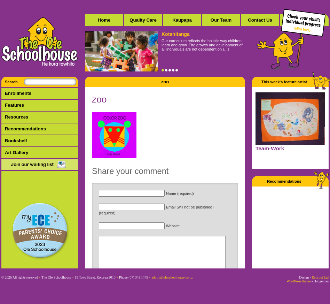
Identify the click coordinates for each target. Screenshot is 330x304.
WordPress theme (298, 281)
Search (11, 82)
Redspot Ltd (320, 277)
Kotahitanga (176, 34)
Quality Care (143, 20)
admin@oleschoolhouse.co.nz (172, 277)
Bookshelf (16, 140)
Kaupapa (182, 20)
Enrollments (18, 93)
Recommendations (25, 128)
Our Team (221, 20)
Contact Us (260, 20)
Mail (39, 165)
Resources (16, 117)
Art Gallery (16, 152)
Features (14, 105)
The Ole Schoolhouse (39, 42)
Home (104, 20)
